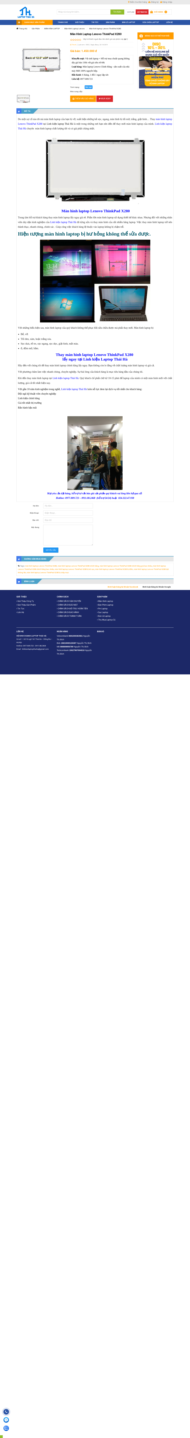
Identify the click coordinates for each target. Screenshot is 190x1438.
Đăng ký (153, 2)
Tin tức (20, 607)
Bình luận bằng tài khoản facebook (123, 586)
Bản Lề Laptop (128, 21)
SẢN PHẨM (110, 21)
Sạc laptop (102, 611)
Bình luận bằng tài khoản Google (157, 586)
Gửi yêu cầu (51, 549)
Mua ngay (105, 97)
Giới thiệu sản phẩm (26, 604)
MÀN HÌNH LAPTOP (52, 27)
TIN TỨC (94, 21)
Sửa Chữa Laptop (150, 21)
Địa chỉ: (36, 519)
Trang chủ (23, 27)
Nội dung (35, 526)
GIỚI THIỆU (79, 21)
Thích (73, 43)
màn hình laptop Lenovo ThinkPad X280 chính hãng (78, 565)
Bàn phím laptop (105, 604)
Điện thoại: (34, 512)
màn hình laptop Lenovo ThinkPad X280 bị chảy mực (48, 571)
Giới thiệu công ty (25, 600)
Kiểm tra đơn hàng (137, 2)
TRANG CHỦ (63, 21)
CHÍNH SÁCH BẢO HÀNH (68, 611)
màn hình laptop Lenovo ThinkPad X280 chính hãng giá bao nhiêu (126, 565)
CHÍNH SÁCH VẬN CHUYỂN (69, 600)
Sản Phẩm (36, 27)
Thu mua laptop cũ (106, 619)
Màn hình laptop (105, 600)
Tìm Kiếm (117, 12)
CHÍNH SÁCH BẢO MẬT (67, 604)
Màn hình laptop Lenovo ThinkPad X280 (105, 27)
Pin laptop (102, 607)
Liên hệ (20, 611)
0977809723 (142, 12)
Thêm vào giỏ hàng (83, 97)
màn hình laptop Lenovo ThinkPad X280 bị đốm (114, 568)
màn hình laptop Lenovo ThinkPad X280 (41, 565)
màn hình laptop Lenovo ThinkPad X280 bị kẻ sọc (74, 568)
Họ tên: (36, 505)
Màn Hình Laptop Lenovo (74, 27)
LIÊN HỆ (169, 21)
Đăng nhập (166, 2)
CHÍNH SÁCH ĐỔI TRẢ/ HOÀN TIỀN (72, 607)
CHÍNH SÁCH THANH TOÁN (69, 615)
